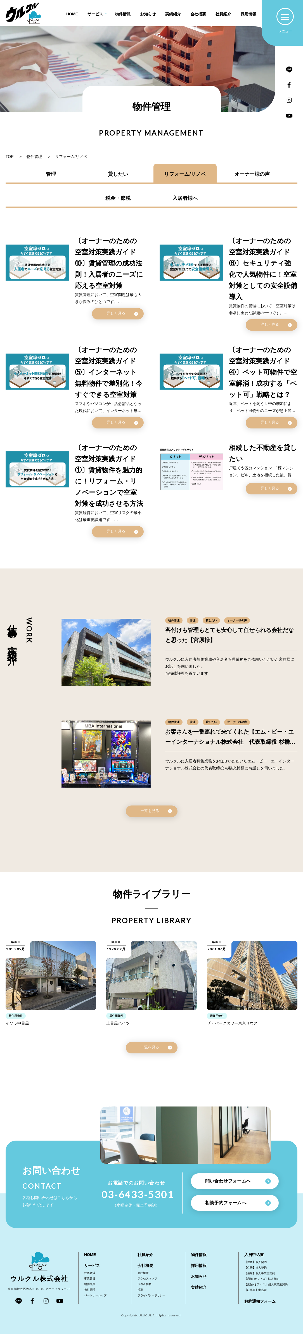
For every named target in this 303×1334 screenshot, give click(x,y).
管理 (51, 174)
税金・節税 (118, 198)
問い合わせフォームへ (238, 1181)
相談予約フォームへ (238, 1203)
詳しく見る (122, 313)
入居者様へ (185, 198)
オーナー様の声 (252, 174)
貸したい (118, 174)
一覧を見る (156, 811)
